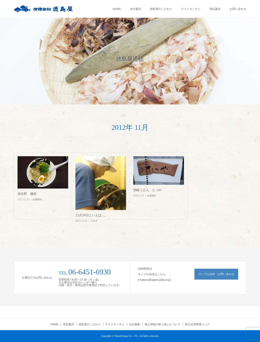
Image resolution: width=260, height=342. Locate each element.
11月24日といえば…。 (91, 215)
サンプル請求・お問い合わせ (216, 274)
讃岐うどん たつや (147, 190)
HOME (117, 8)
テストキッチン (191, 8)
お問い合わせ (238, 8)
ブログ (94, 220)
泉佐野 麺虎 (27, 193)
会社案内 (135, 8)
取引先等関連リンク (197, 324)
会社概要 (134, 324)
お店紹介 (37, 199)
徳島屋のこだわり (161, 8)
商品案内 (215, 8)
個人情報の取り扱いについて (162, 324)
